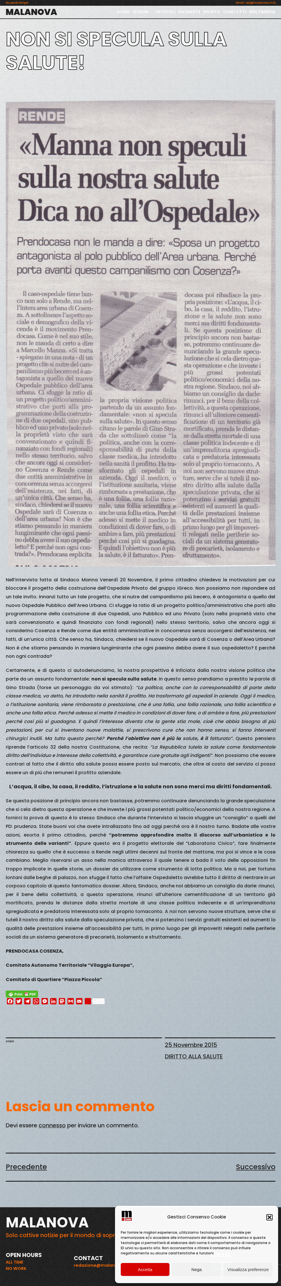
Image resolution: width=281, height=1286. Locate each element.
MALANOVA (31, 12)
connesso (52, 1125)
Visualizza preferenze (248, 1269)
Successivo (256, 1167)
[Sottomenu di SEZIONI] (151, 12)
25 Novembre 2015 (191, 1045)
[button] (269, 1217)
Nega (196, 1269)
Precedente (26, 1167)
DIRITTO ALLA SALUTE (194, 1056)
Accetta (145, 1269)
